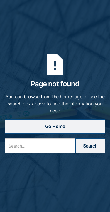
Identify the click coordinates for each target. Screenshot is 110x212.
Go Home (55, 126)
